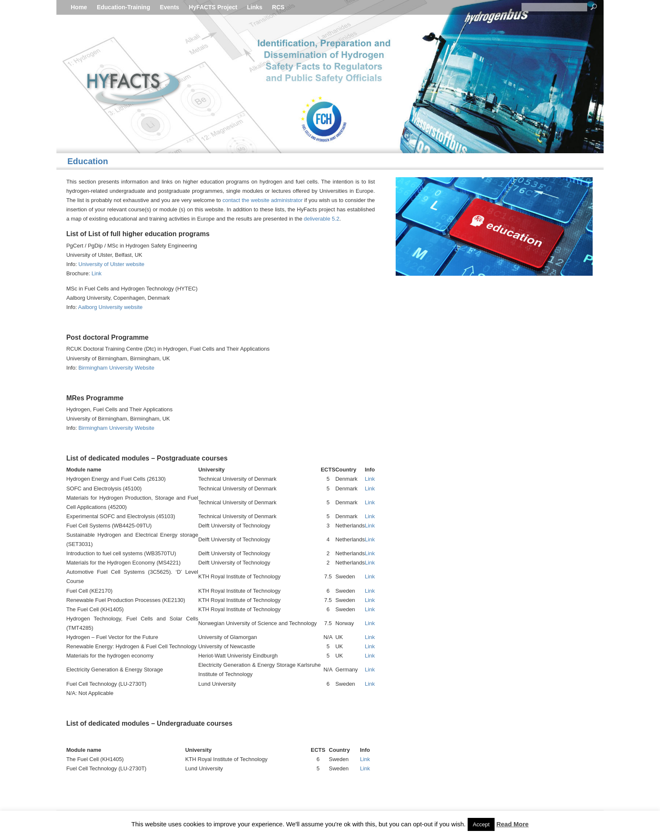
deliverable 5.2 (322, 219)
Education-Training (123, 7)
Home (79, 7)
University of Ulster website (111, 264)
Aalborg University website (110, 307)
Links (255, 7)
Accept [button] (481, 824)
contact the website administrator (262, 200)
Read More (512, 824)
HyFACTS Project (213, 7)
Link (96, 273)
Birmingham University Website (116, 368)
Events (169, 7)
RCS (278, 7)
